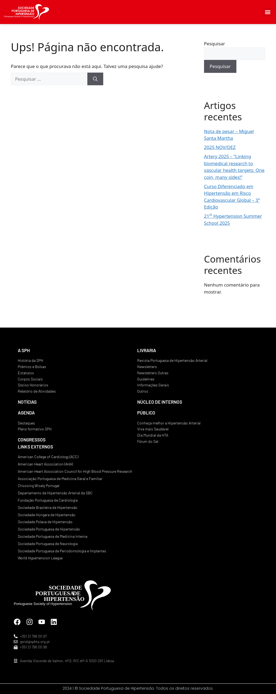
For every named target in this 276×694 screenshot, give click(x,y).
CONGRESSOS (32, 439)
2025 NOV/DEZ (220, 147)
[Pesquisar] (95, 79)
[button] (267, 12)
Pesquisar (214, 43)
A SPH (24, 350)
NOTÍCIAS (27, 401)
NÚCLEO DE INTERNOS (159, 401)
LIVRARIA (146, 350)
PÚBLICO (146, 412)
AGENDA (26, 412)
